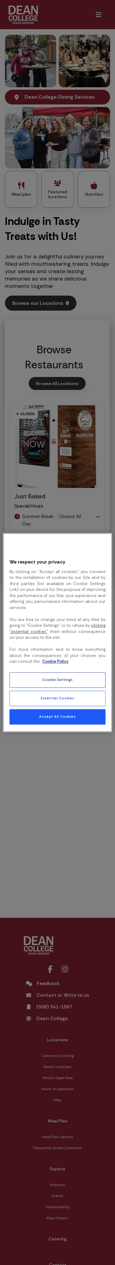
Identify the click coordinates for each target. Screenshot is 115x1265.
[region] (57, 632)
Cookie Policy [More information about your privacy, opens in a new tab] (55, 661)
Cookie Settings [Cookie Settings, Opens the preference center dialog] (57, 680)
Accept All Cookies (57, 716)
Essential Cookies (57, 698)
